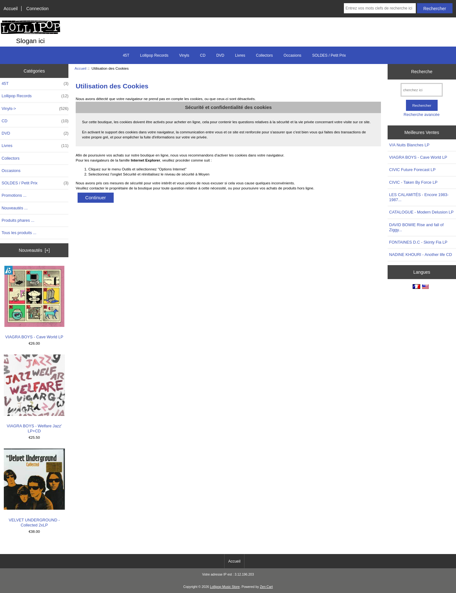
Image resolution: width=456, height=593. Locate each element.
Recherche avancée (422, 114)
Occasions (292, 55)
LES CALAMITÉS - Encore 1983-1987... (419, 197)
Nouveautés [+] (34, 250)
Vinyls (184, 55)
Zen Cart (266, 587)
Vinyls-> (35, 108)
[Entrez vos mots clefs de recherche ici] (380, 8)
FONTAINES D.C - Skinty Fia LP (418, 242)
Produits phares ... (18, 220)
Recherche (421, 71)
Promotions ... (14, 195)
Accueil (10, 8)
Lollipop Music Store (225, 587)
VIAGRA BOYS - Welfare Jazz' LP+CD (34, 393)
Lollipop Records (154, 55)
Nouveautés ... (15, 208)
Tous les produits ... (19, 232)
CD (203, 55)
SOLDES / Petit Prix (329, 55)
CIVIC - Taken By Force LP (413, 182)
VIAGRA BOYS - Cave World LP (34, 302)
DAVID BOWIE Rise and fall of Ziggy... (416, 227)
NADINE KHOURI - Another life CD (420, 254)
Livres (240, 55)
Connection (37, 8)
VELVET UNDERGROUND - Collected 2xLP (34, 488)
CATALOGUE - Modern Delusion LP (421, 212)
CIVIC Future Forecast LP (412, 169)
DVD (220, 55)
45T (126, 55)
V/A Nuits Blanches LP (409, 145)
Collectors (264, 55)
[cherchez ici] (422, 90)
